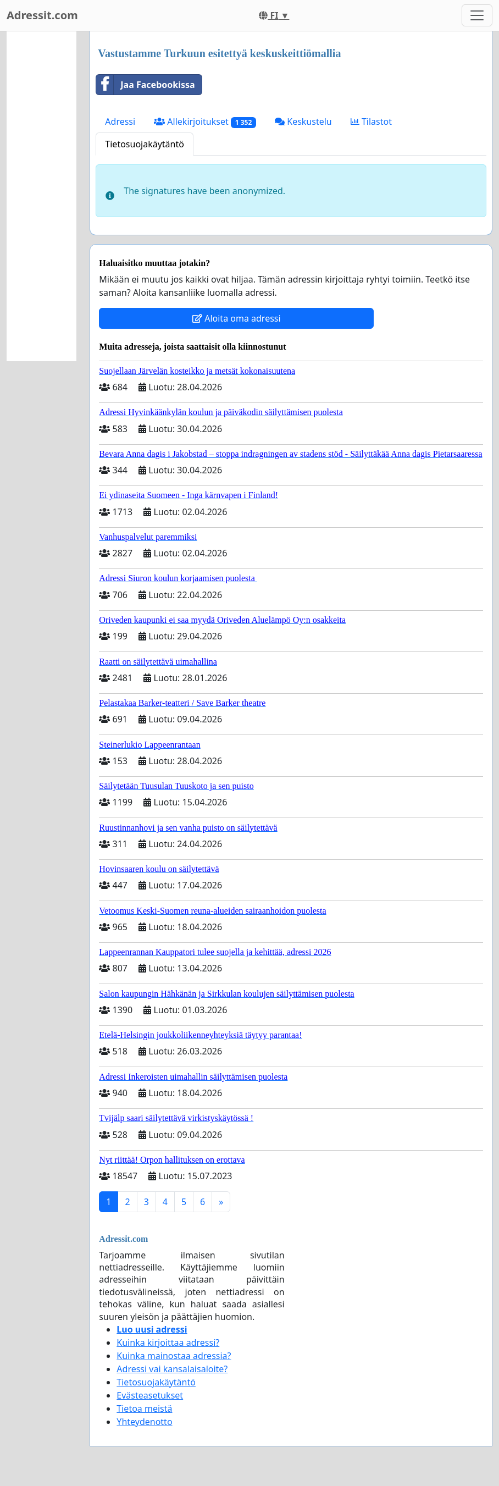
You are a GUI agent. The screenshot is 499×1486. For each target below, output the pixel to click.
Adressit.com (42, 15)
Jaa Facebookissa (145, 85)
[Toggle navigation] (477, 15)
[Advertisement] (41, 196)
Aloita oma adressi (236, 318)
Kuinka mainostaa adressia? (174, 1356)
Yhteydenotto (144, 1422)
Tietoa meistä (144, 1408)
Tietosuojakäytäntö (144, 144)
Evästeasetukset (150, 1395)
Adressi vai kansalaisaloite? (172, 1369)
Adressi (120, 121)
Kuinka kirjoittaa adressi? (168, 1342)
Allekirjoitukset (205, 121)
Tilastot (371, 121)
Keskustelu (303, 121)
